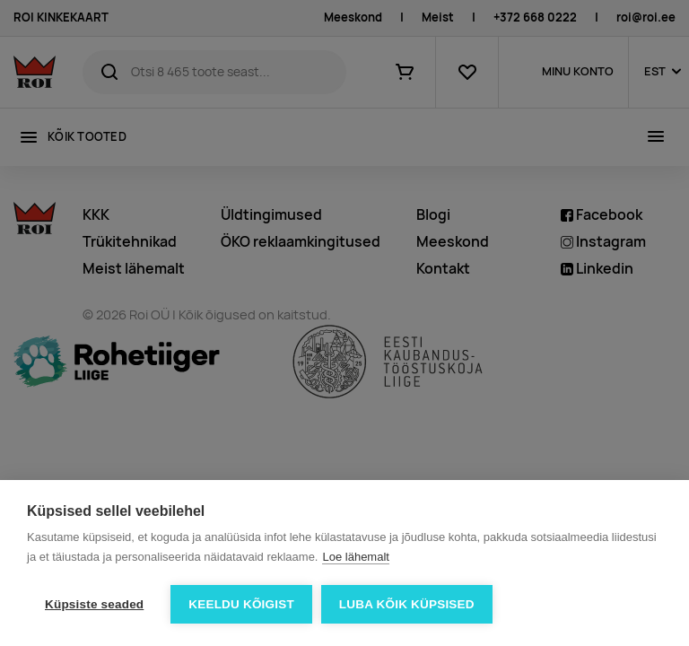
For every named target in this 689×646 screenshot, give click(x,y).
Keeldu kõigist (241, 604)
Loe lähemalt (355, 556)
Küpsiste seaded (94, 604)
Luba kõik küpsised (407, 604)
